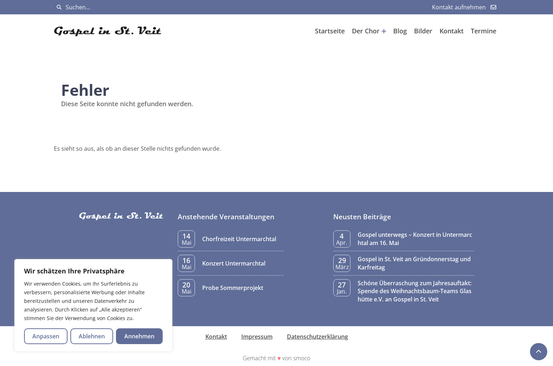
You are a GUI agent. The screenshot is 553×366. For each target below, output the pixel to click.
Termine (483, 31)
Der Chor (369, 31)
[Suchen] (59, 7)
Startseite (330, 31)
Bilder (423, 31)
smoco (301, 358)
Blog (400, 31)
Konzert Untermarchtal (233, 263)
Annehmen (139, 336)
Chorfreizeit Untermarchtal (239, 239)
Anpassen (45, 336)
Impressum (257, 337)
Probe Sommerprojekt (232, 288)
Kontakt (452, 31)
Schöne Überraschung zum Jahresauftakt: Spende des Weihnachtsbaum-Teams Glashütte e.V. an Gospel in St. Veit (414, 291)
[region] (93, 305)
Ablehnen (92, 336)
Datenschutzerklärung (317, 337)
